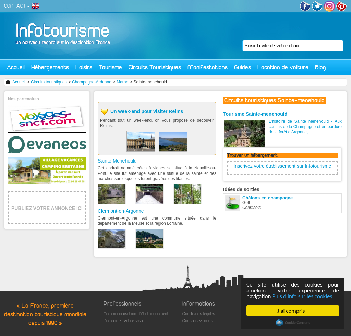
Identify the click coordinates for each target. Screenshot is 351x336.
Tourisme (110, 67)
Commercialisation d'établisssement (136, 314)
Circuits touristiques (49, 82)
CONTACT (15, 6)
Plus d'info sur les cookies (302, 296)
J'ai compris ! (292, 310)
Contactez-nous (197, 321)
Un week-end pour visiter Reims (146, 111)
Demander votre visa (123, 321)
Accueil (16, 67)
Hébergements (50, 67)
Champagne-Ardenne (91, 82)
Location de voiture (282, 67)
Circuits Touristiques (155, 67)
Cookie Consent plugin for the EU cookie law (293, 322)
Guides (242, 67)
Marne (122, 82)
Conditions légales (198, 314)
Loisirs (83, 67)
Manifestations (207, 67)
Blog (320, 67)
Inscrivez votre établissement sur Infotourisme (282, 166)
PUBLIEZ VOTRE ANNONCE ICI (47, 208)
